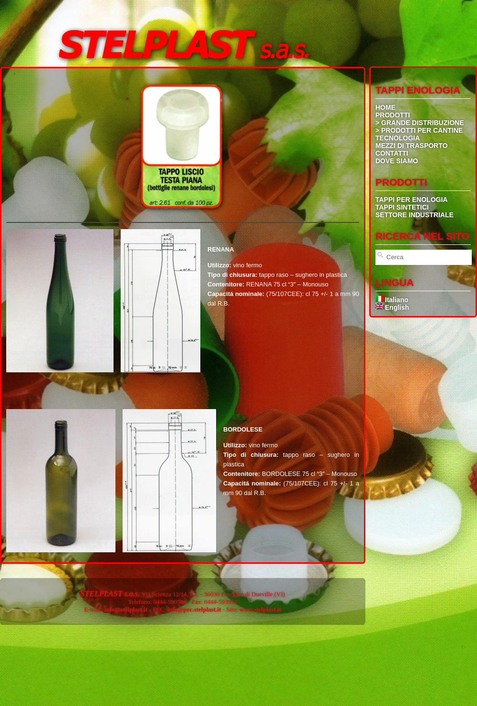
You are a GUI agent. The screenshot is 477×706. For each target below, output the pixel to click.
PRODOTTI (392, 115)
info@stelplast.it (125, 609)
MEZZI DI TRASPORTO (411, 145)
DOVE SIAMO (396, 161)
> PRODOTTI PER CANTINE (419, 130)
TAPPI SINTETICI (402, 207)
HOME (385, 107)
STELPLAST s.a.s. (111, 594)
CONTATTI (391, 153)
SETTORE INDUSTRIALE (414, 215)
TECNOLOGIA (397, 138)
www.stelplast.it (260, 609)
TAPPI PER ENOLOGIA (411, 199)
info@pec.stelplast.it (194, 609)
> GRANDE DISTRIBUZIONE (419, 122)
